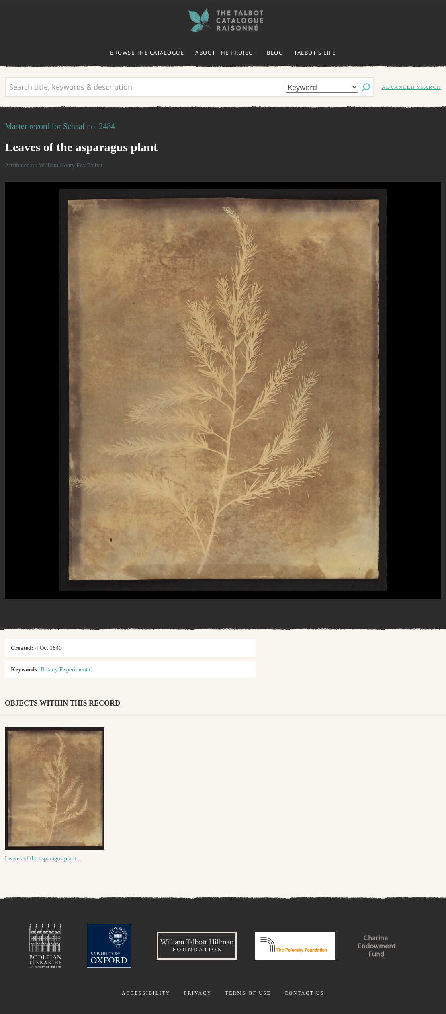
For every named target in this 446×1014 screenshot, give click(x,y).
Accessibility (146, 993)
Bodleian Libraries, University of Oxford (45, 946)
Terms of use (248, 993)
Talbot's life (315, 52)
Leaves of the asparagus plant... (43, 858)
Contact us (304, 993)
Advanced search (411, 87)
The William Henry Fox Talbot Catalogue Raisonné (223, 20)
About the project (225, 52)
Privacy (198, 993)
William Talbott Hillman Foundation (197, 946)
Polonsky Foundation (295, 946)
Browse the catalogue (147, 52)
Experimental (75, 669)
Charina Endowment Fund (377, 946)
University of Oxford (109, 946)
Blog (275, 52)
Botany (49, 669)
